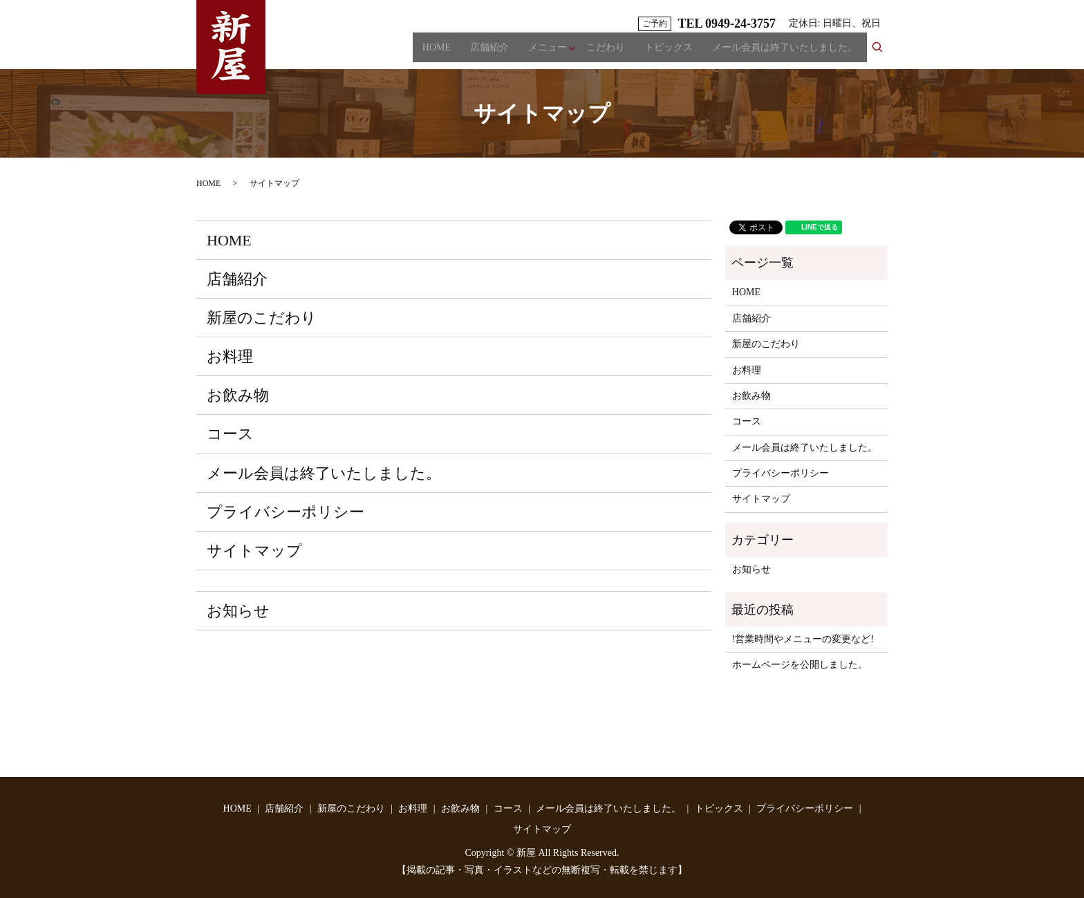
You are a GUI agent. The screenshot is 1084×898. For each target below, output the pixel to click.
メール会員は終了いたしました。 (784, 52)
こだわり (605, 52)
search (883, 51)
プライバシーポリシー (285, 512)
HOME (436, 52)
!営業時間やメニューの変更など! (803, 639)
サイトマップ (254, 550)
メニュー (547, 52)
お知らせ (238, 610)
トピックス (668, 52)
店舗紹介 (489, 52)
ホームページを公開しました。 (800, 665)
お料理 (230, 356)
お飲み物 (238, 395)
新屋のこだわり (262, 317)
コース (230, 433)
